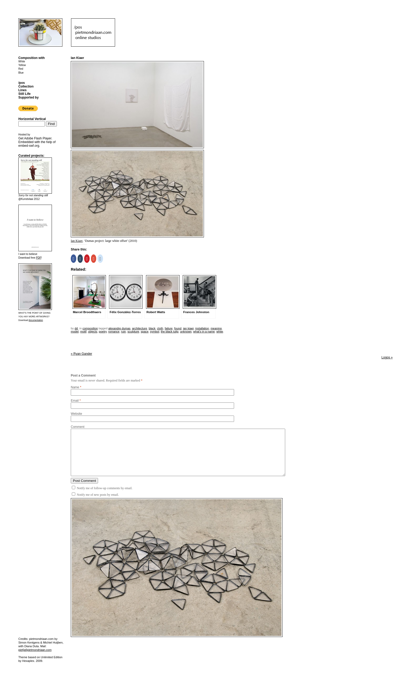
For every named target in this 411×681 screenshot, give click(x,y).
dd (76, 328)
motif (83, 331)
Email (75, 400)
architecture (139, 328)
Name (75, 387)
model (75, 331)
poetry (103, 331)
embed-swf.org (28, 146)
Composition (90, 328)
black (152, 328)
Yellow (22, 65)
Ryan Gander (81, 354)
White (21, 61)
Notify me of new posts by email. (98, 495)
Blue (21, 72)
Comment (77, 427)
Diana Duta (31, 646)
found (178, 328)
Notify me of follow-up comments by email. (104, 488)
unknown (186, 331)
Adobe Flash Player (37, 138)
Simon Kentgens (29, 642)
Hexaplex (28, 660)
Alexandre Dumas (119, 328)
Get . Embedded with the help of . (37, 142)
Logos (387, 357)
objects (92, 331)
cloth (160, 328)
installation (202, 328)
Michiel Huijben (53, 642)
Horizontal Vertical (32, 119)
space (144, 331)
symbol (154, 331)
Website (76, 414)
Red (20, 68)
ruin (123, 331)
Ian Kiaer (77, 241)
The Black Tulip (170, 331)
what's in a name (204, 331)
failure (168, 328)
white (219, 331)
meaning (215, 328)
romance (114, 331)
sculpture (133, 331)
